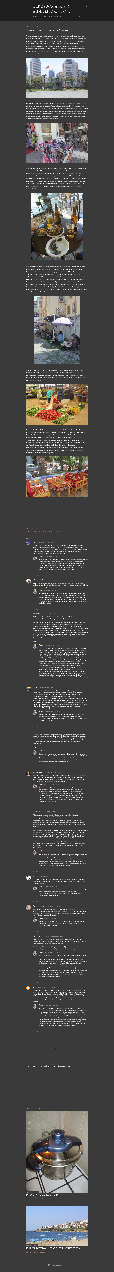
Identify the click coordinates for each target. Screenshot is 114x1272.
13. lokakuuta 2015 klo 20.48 (47, 987)
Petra (41, 556)
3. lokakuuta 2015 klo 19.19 (52, 772)
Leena (35, 987)
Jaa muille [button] (29, 528)
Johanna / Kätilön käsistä (42, 580)
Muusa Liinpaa (38, 772)
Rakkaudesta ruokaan (64, 17)
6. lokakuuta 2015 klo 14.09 (54, 936)
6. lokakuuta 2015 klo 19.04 (52, 952)
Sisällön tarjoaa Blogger (57, 1265)
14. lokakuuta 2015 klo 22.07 (52, 1005)
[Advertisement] (57, 1088)
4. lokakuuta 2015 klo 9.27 (52, 784)
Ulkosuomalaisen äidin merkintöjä (52, 9)
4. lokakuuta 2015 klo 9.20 (52, 645)
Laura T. (35, 812)
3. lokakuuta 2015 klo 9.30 (49, 613)
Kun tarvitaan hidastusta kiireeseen (53, 1248)
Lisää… (78, 17)
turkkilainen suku (38, 531)
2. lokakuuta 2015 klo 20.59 (46, 542)
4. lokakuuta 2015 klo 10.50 (45, 876)
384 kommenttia (39, 1252)
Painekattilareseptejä (42, 1195)
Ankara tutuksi (39, 17)
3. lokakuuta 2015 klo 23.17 (47, 812)
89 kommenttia (39, 1198)
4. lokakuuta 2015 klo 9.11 (51, 556)
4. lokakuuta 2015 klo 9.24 (52, 751)
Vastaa (35, 575)
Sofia (34, 876)
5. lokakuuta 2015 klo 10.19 (52, 918)
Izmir (50, 17)
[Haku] (86, 6)
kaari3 (35, 542)
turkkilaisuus (49, 531)
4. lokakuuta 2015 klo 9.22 (52, 711)
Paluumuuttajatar (39, 906)
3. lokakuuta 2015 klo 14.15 (49, 731)
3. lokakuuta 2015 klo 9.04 (60, 580)
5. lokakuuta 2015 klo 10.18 (52, 886)
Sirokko (35, 688)
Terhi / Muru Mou (39, 936)
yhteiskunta (57, 531)
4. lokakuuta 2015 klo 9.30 (52, 851)
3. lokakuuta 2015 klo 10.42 (47, 687)
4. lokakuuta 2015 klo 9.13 (52, 590)
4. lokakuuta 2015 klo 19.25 (55, 906)
